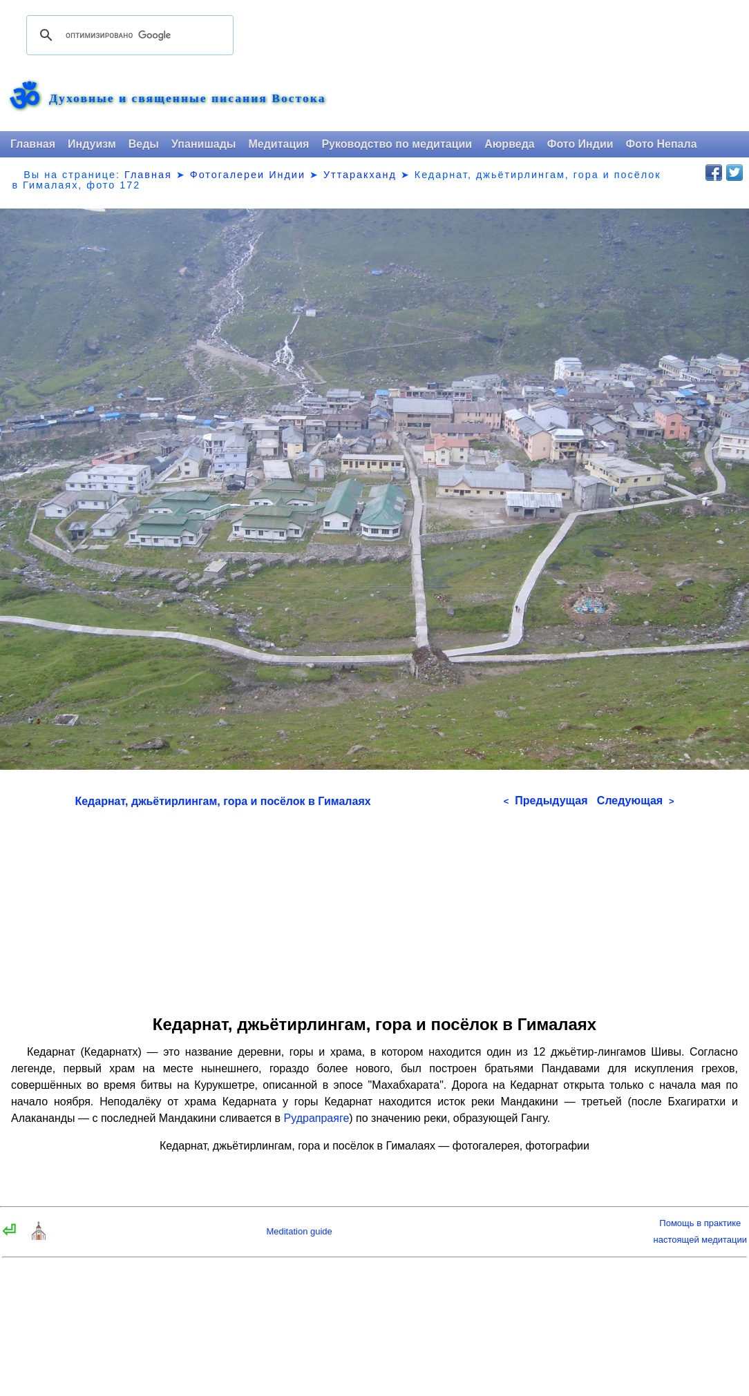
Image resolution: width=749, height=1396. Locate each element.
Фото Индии (580, 144)
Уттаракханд (360, 174)
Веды (144, 144)
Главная (32, 144)
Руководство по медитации (396, 144)
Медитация (278, 144)
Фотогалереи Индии (247, 174)
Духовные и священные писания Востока (187, 99)
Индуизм (92, 144)
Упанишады (203, 144)
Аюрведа (509, 144)
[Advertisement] (374, 906)
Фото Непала (661, 144)
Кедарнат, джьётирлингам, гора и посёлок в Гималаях (222, 801)
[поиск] (128, 35)
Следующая (635, 800)
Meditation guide (299, 1231)
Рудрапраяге (317, 1118)
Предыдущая (546, 800)
